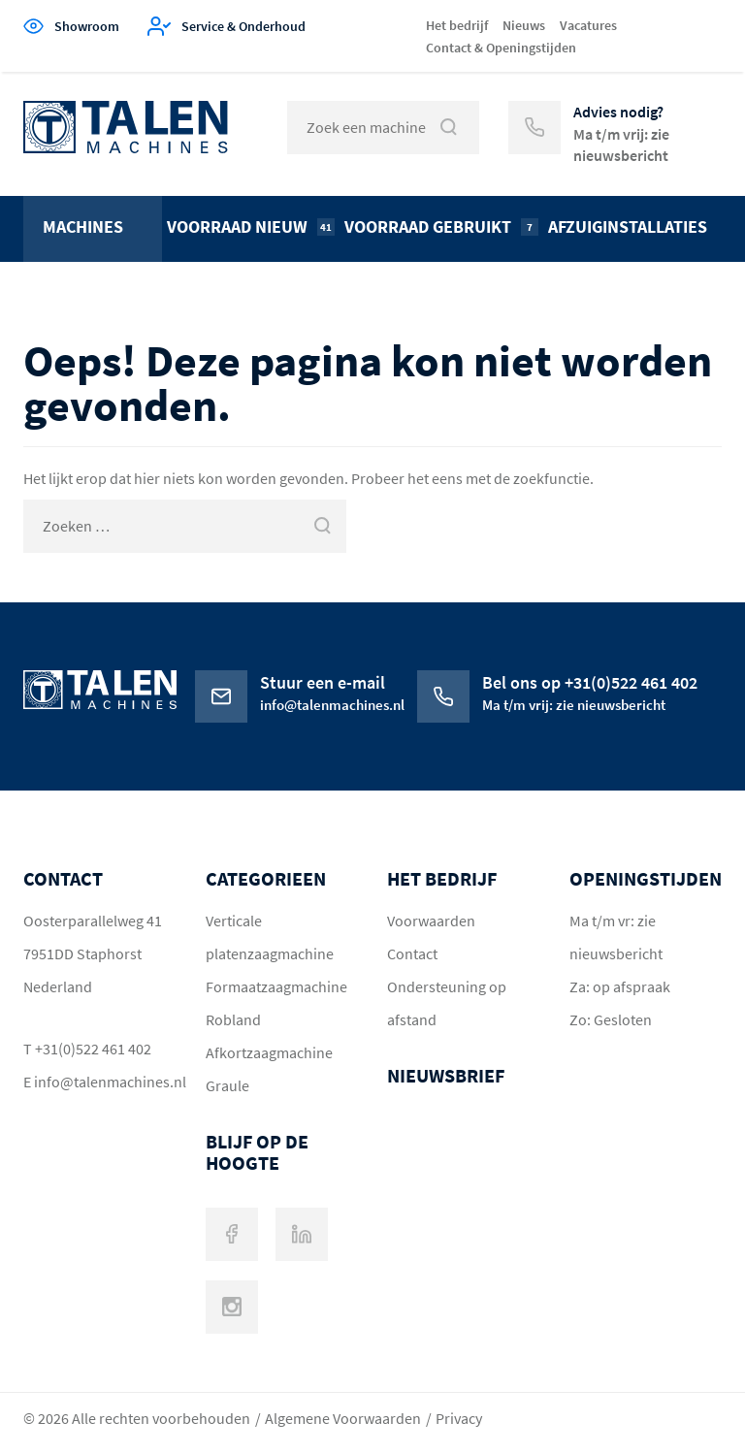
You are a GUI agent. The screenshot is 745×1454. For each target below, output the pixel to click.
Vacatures (588, 25)
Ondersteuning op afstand (446, 1003)
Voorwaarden (431, 920)
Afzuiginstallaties (627, 226)
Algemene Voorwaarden (343, 1418)
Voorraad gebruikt (441, 226)
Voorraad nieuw (251, 226)
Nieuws (523, 25)
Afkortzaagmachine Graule (269, 1069)
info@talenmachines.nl (101, 1081)
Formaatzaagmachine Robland (276, 1003)
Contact (412, 953)
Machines (83, 226)
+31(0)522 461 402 (93, 1048)
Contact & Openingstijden (501, 47)
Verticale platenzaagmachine (270, 937)
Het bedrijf (457, 25)
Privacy (459, 1418)
